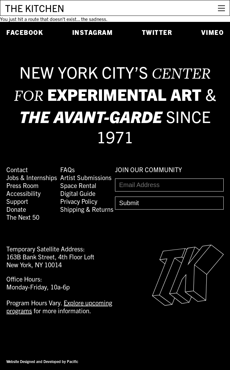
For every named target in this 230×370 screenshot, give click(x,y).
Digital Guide (77, 193)
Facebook (24, 32)
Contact (17, 169)
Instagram (92, 32)
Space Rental (78, 185)
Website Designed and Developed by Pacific (42, 361)
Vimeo (212, 32)
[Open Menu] (221, 7)
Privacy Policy (78, 201)
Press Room (22, 185)
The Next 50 (22, 217)
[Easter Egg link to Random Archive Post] (188, 303)
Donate (16, 209)
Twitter (157, 32)
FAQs (67, 169)
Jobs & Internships (31, 177)
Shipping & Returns (86, 209)
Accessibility (23, 193)
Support (17, 201)
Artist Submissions (86, 177)
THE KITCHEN (34, 8)
